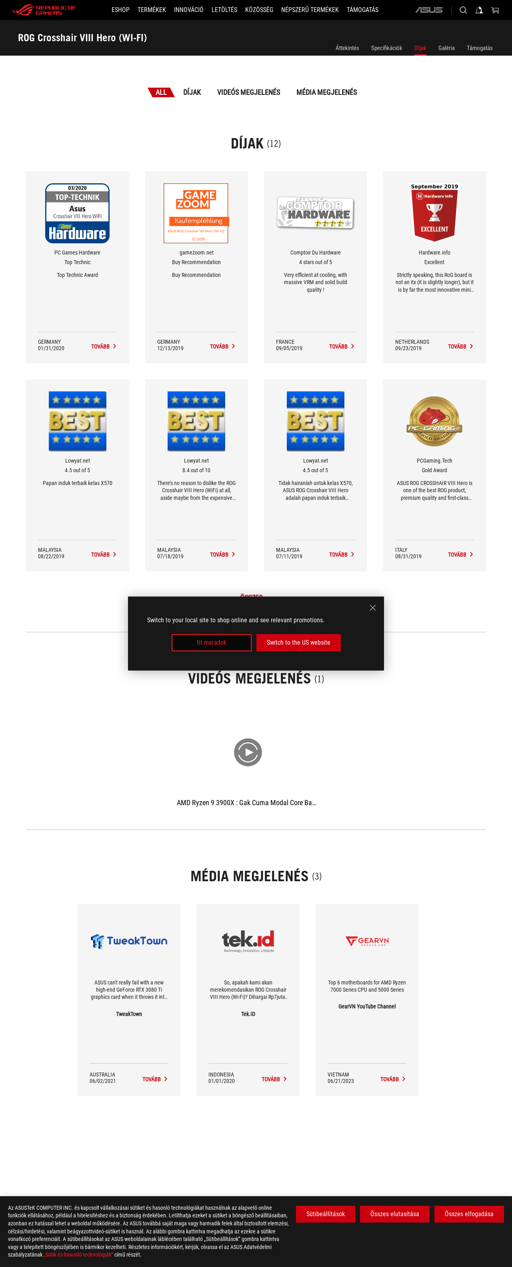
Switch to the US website (298, 642)
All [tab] (161, 92)
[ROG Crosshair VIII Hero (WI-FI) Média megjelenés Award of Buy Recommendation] (223, 346)
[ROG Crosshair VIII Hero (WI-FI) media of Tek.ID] (275, 1079)
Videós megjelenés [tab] (248, 92)
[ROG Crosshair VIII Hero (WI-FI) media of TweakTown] (155, 1079)
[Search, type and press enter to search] (463, 10)
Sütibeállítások (325, 1214)
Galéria (446, 48)
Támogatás (480, 48)
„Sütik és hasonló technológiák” (78, 1254)
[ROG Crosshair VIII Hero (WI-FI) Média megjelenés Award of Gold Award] (461, 554)
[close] (373, 608)
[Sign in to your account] (479, 10)
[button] (152, 10)
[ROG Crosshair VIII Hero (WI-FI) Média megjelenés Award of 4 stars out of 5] (342, 346)
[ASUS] (429, 10)
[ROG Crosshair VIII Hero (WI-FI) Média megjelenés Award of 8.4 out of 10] (223, 554)
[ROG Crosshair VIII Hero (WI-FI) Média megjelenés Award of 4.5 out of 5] (104, 554)
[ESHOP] (121, 10)
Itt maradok (211, 642)
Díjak (420, 48)
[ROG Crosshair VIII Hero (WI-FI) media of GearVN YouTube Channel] (393, 1079)
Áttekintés (347, 48)
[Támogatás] (362, 10)
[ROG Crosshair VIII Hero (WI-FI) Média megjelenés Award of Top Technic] (104, 346)
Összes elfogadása (469, 1214)
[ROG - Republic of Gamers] (44, 10)
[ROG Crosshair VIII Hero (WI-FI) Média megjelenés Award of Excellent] (461, 346)
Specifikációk (386, 48)
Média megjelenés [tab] (326, 92)
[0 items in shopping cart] (495, 10)
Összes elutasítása (394, 1214)
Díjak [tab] (192, 92)
